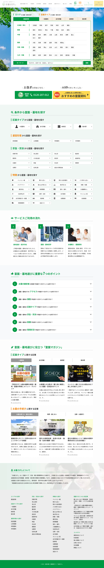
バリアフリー (57, 509)
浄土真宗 (34, 502)
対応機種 (76, 545)
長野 (67, 35)
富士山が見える (57, 512)
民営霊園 (13, 521)
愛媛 (72, 47)
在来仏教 (34, 532)
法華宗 (34, 529)
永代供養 (38, 4)
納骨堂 (44, 4)
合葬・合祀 (56, 532)
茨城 (57, 30)
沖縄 (73, 55)
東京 (34, 30)
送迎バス (55, 551)
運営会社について (79, 535)
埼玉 (46, 30)
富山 (72, 35)
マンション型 (57, 536)
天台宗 (34, 524)
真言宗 (34, 514)
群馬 (68, 30)
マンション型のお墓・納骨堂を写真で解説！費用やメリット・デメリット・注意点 (83, 517)
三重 (50, 35)
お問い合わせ (77, 543)
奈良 (56, 43)
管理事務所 (56, 549)
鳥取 (34, 47)
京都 (45, 43)
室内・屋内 (56, 524)
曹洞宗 (34, 509)
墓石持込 (55, 519)
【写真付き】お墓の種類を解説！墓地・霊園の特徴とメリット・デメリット (83, 507)
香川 (67, 47)
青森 (41, 25)
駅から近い (56, 502)
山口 (56, 47)
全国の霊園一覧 (24, 4)
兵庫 (39, 43)
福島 (68, 25)
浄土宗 (34, 504)
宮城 (51, 25)
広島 (50, 47)
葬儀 (71, 4)
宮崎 (61, 55)
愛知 (34, 35)
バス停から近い (57, 507)
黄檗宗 (34, 527)
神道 (33, 522)
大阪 (34, 43)
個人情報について (79, 540)
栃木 (62, 30)
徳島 (61, 47)
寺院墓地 (13, 526)
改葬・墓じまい (52, 414)
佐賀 (39, 55)
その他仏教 (35, 512)
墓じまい (65, 4)
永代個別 (55, 534)
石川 (34, 38)
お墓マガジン (57, 4)
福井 (39, 38)
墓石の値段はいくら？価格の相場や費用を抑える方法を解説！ (83, 512)
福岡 (34, 55)
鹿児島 (67, 55)
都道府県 (13, 499)
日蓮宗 (34, 519)
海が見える (56, 514)
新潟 (61, 35)
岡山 (45, 47)
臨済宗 (34, 507)
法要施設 (55, 544)
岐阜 (39, 35)
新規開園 (55, 522)
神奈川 (40, 30)
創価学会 (34, 517)
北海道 (35, 25)
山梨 (56, 35)
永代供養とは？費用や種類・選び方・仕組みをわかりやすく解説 (83, 527)
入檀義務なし (57, 527)
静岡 (45, 35)
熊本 (50, 55)
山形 (62, 25)
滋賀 (50, 43)
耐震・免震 (56, 517)
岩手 (46, 25)
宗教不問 (34, 499)
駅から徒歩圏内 (57, 504)
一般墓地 (32, 4)
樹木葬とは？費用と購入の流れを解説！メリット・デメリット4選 (83, 523)
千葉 (51, 30)
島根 (39, 47)
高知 (34, 50)
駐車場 (55, 541)
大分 (56, 55)
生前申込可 (56, 529)
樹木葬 (50, 4)
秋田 (57, 25)
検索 (87, 63)
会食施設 (55, 546)
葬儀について (77, 548)
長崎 (45, 55)
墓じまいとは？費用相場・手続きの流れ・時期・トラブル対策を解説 (83, 501)
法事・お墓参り (79, 414)
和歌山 (62, 43)
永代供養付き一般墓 (58, 539)
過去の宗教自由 (36, 534)
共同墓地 (13, 529)
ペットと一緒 (57, 499)
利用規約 (76, 538)
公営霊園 (13, 524)
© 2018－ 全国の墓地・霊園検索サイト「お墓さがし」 (52, 564)
